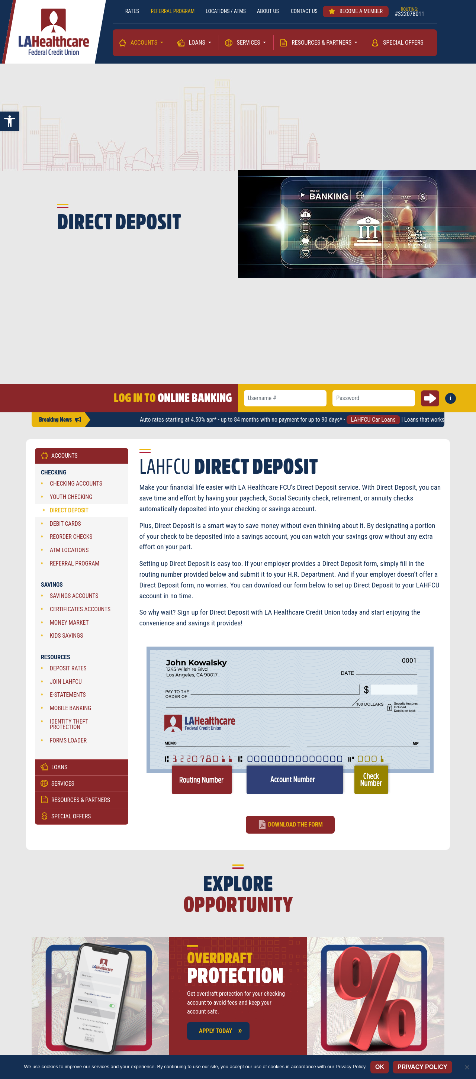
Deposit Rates (68, 670)
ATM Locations (69, 551)
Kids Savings (66, 637)
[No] (466, 1067)
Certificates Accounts (80, 611)
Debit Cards (65, 525)
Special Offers (403, 42)
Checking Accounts (76, 485)
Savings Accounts (74, 597)
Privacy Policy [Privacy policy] (350, 1066)
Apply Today (215, 1032)
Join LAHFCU (66, 683)
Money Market (69, 624)
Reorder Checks (71, 538)
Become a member (359, 11)
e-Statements (68, 696)
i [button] (453, 400)
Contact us (306, 11)
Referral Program (74, 565)
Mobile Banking (70, 710)
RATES (129, 11)
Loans (198, 42)
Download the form (295, 826)
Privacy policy (422, 1067)
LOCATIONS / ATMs (226, 11)
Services (249, 42)
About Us (269, 11)
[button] (9, 121)
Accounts (145, 42)
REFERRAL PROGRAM (170, 11)
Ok (379, 1067)
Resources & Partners (322, 42)
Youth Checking (71, 498)
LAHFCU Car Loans (380, 421)
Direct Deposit (69, 512)
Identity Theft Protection (69, 726)
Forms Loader (68, 742)
